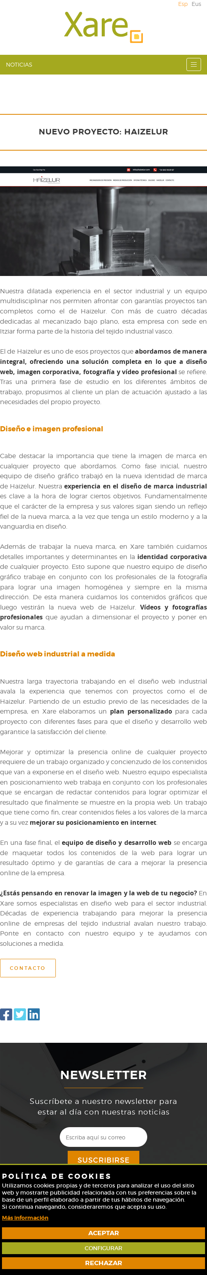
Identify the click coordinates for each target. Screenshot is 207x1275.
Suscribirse (104, 1160)
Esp (183, 3)
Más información (25, 1217)
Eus (196, 3)
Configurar (103, 1248)
